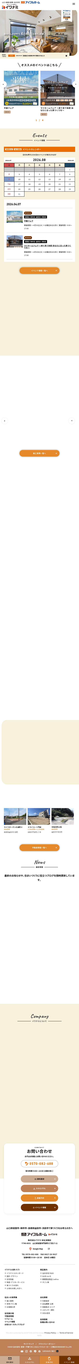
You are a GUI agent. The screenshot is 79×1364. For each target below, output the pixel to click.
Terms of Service (66, 1333)
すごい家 (45, 1282)
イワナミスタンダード (15, 1273)
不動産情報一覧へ (39, 847)
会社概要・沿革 (47, 1304)
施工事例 (10, 1301)
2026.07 (8, 160)
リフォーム (9, 1319)
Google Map (38, 1249)
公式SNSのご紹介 (48, 1351)
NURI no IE (46, 1276)
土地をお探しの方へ (14, 1288)
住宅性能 (10, 1279)
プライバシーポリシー (47, 1344)
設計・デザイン (12, 1276)
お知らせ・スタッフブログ (14, 1324)
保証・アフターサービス (15, 1282)
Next (77, 825)
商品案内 (44, 1269)
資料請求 (40, 1179)
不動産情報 (9, 1316)
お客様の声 (11, 1307)
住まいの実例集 (11, 1297)
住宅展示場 (9, 1313)
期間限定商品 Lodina (50, 1279)
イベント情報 (40, 1207)
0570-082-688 (32, 1254)
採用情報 (44, 1319)
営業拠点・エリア (48, 1307)
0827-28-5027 (50, 1254)
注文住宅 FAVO (48, 1273)
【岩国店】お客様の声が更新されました (34, 56)
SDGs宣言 (46, 1313)
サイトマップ (29, 1344)
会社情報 (44, 1297)
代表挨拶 (45, 1301)
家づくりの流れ (13, 1285)
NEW (11, 55)
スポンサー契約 (48, 1310)
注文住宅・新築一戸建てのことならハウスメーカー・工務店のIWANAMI (39, 1347)
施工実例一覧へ (39, 453)
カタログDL (41, 1188)
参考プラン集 (12, 1304)
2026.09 (71, 160)
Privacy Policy (50, 1333)
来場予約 (40, 1198)
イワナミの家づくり (12, 1269)
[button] (3, 84)
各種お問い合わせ (47, 1322)
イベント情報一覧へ (39, 270)
